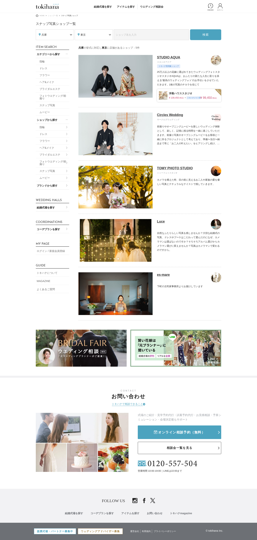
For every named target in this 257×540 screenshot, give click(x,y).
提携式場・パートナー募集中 (55, 531)
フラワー (44, 75)
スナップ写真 (47, 105)
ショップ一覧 (53, 16)
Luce (161, 221)
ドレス (43, 68)
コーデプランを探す (48, 229)
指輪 (42, 61)
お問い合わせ (154, 513)
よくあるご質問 (46, 289)
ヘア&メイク (46, 82)
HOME (42, 16)
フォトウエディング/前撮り (52, 97)
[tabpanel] (115, 76)
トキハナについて (47, 272)
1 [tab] (112, 96)
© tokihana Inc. (214, 530)
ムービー (44, 112)
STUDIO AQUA (168, 57)
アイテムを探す (126, 6)
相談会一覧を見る (179, 447)
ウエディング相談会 (151, 6)
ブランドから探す (47, 185)
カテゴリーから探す (48, 54)
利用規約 (146, 531)
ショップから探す (47, 119)
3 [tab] (119, 96)
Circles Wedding (170, 115)
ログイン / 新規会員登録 (51, 250)
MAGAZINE (43, 281)
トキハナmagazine (181, 513)
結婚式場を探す (103, 6)
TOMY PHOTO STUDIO (175, 168)
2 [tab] (115, 96)
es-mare (163, 275)
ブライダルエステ (49, 88)
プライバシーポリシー (165, 531)
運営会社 (134, 531)
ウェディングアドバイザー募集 (100, 531)
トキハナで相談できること (127, 403)
